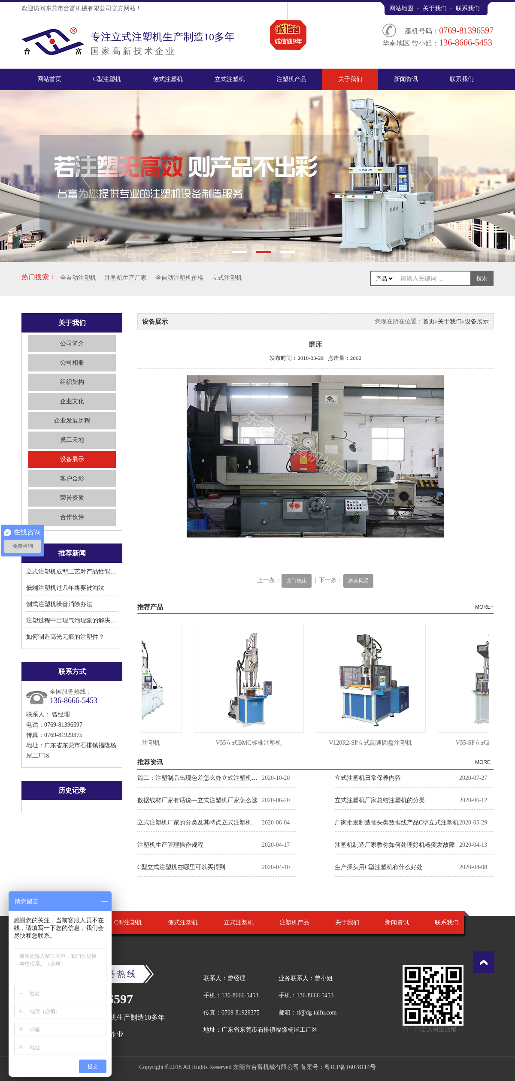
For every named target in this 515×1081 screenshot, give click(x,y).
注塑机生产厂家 (126, 278)
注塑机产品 (291, 79)
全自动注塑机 (78, 278)
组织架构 (72, 382)
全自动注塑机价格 (179, 278)
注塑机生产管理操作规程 (170, 845)
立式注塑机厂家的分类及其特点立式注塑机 (194, 822)
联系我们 (468, 8)
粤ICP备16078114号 (350, 1067)
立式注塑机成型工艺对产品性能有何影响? (81, 571)
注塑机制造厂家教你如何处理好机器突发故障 (395, 845)
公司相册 (72, 362)
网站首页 (49, 79)
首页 (429, 321)
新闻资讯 (406, 79)
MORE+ (484, 607)
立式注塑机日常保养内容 (368, 778)
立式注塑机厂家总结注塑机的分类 (380, 800)
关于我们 (435, 8)
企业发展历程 (72, 420)
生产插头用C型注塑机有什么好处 (379, 867)
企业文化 (72, 401)
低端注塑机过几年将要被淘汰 (65, 588)
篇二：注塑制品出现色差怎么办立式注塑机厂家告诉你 (199, 778)
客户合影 (72, 478)
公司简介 (72, 343)
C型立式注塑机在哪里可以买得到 (181, 867)
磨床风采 (358, 581)
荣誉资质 (72, 498)
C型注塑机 (107, 79)
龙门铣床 (296, 581)
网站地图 (401, 8)
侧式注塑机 (168, 79)
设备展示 (72, 459)
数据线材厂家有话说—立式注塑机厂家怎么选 (197, 800)
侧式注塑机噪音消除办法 (59, 604)
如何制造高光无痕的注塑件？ (65, 637)
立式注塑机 (230, 79)
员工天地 (72, 440)
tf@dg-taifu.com (316, 1012)
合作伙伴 (72, 517)
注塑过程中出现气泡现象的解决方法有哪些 (83, 620)
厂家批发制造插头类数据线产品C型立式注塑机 (397, 822)
